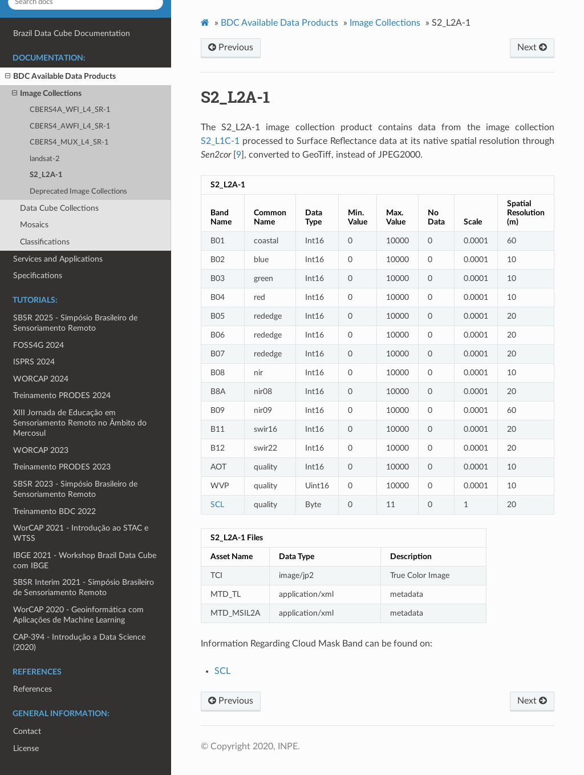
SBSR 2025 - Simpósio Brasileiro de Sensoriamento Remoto (75, 323)
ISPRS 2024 (34, 362)
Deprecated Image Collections (78, 191)
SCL (222, 671)
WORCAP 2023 (40, 450)
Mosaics (34, 224)
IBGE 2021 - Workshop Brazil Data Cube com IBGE (84, 560)
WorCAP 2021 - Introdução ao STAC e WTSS (80, 533)
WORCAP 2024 (40, 379)
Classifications (45, 242)
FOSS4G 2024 (38, 345)
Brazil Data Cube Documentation (71, 33)
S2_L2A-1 (46, 175)
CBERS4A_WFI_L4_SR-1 (70, 110)
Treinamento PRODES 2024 (62, 395)
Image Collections (47, 94)
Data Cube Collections (59, 208)
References (32, 689)
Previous (230, 47)
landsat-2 (45, 159)
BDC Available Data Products (60, 76)
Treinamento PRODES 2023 (62, 467)
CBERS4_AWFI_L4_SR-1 (70, 126)
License (26, 748)
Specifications (37, 275)
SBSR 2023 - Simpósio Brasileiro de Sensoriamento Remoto (75, 489)
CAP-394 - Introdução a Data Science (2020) (79, 642)
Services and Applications (58, 259)
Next (532, 47)
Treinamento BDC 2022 (54, 511)
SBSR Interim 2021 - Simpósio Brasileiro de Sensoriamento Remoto (83, 587)
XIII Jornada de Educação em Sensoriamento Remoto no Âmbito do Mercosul (80, 422)
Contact (27, 731)
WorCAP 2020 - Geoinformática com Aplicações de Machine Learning (78, 614)
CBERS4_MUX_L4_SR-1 (69, 142)
